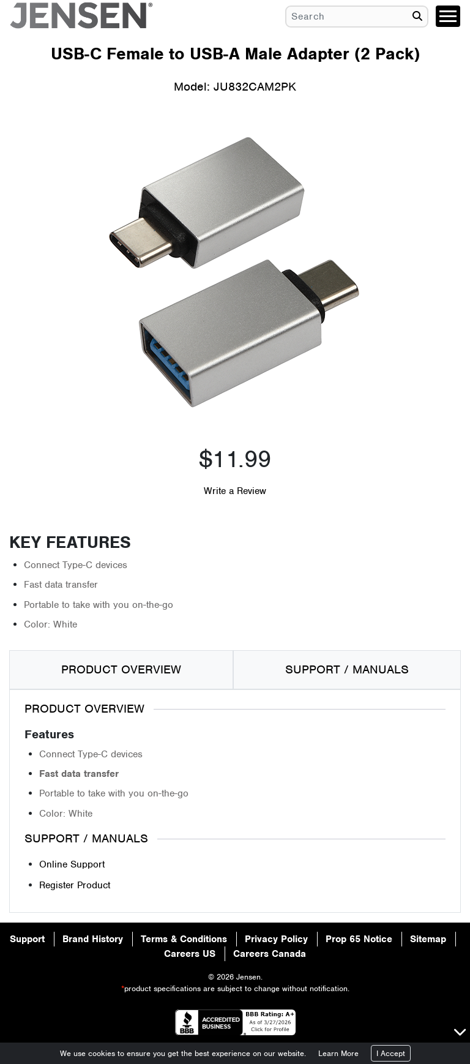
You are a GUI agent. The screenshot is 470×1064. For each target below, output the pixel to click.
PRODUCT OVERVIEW (121, 669)
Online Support (72, 864)
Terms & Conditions (184, 939)
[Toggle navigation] (448, 16)
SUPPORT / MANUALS (347, 669)
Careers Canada (269, 954)
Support (27, 939)
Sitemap (428, 939)
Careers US (189, 954)
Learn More (338, 1053)
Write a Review (235, 491)
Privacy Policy (276, 939)
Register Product (74, 885)
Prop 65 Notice (359, 939)
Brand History (92, 939)
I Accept (390, 1053)
